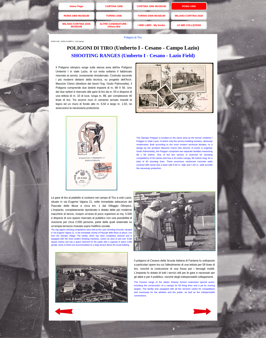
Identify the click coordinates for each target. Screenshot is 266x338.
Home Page (76, 6)
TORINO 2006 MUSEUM (151, 15)
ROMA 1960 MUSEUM (76, 15)
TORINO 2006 (114, 15)
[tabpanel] (133, 51)
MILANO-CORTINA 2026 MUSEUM (76, 25)
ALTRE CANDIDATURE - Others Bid (114, 25)
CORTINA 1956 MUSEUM (151, 6)
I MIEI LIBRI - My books (151, 25)
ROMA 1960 (189, 6)
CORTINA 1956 (114, 6)
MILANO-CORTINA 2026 (189, 15)
